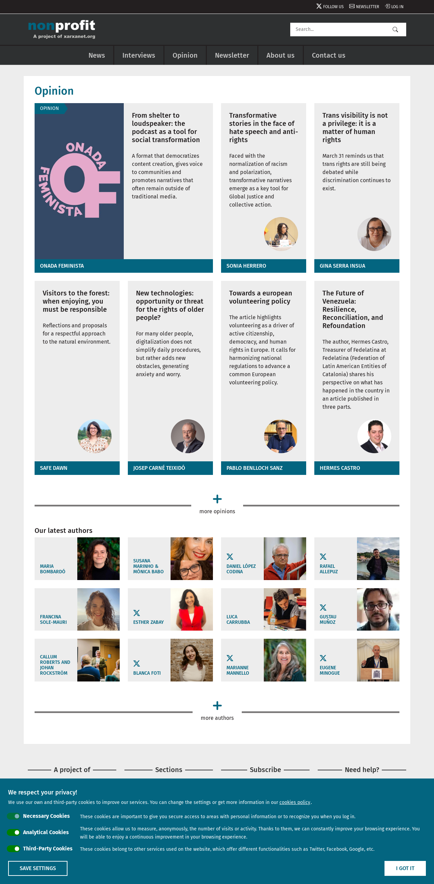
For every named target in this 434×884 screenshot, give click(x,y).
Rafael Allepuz (329, 569)
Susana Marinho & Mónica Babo (148, 566)
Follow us (333, 6)
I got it (405, 868)
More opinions (217, 511)
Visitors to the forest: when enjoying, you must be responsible (76, 301)
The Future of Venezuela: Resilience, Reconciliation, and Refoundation (352, 309)
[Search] (348, 29)
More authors (217, 718)
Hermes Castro (340, 468)
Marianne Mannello (237, 670)
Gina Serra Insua (342, 266)
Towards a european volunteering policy (260, 297)
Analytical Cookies (46, 832)
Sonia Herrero (246, 266)
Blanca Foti (147, 673)
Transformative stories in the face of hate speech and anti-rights (263, 127)
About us (281, 55)
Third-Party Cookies (48, 848)
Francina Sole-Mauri (53, 619)
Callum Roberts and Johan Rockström (55, 665)
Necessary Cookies (46, 816)
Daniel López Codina (241, 569)
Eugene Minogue (330, 670)
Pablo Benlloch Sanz (254, 468)
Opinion (185, 55)
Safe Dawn (53, 468)
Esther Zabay (148, 622)
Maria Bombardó (52, 569)
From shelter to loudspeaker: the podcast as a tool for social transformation (166, 127)
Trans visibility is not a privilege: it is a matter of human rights (355, 127)
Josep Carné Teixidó (159, 468)
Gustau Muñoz (328, 619)
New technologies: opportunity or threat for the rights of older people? (170, 305)
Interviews (138, 55)
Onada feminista (62, 266)
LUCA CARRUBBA (238, 619)
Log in (397, 6)
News (96, 55)
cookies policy (294, 802)
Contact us (329, 55)
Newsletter (367, 6)
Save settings (38, 868)
